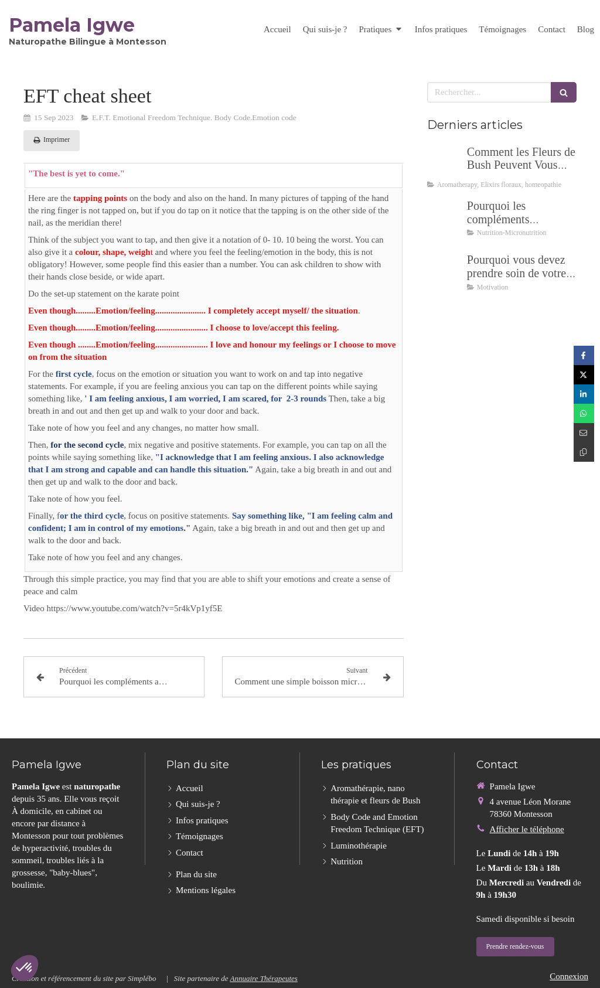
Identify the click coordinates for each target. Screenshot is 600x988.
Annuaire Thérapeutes (263, 978)
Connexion (569, 976)
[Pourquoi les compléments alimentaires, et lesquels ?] (444, 217)
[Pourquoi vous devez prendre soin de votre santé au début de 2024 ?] (444, 271)
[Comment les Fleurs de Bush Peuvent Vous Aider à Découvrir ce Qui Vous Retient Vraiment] (444, 163)
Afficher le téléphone (527, 829)
